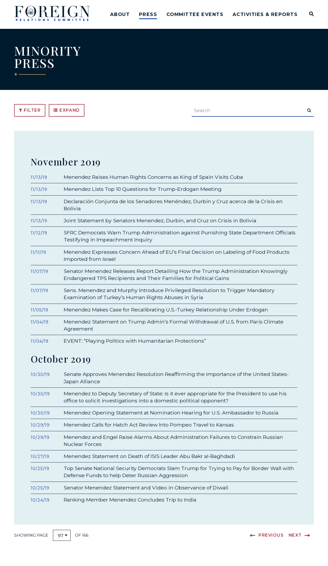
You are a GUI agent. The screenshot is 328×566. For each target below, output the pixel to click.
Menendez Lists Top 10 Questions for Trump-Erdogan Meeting (143, 193)
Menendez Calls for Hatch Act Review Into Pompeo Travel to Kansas (149, 430)
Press (148, 14)
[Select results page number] (61, 541)
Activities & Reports (265, 14)
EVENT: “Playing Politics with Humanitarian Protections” (135, 345)
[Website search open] (310, 15)
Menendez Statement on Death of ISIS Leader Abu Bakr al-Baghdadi (149, 462)
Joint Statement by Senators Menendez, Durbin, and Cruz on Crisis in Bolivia (160, 224)
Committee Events (194, 14)
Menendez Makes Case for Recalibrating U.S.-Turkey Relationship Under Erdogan (166, 313)
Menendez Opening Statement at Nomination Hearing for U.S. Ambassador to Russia (171, 418)
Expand (66, 112)
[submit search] (309, 113)
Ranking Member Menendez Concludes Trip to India (130, 505)
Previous (271, 540)
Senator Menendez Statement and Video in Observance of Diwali (146, 493)
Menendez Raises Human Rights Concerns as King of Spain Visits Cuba (153, 181)
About (120, 14)
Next (295, 540)
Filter (30, 112)
